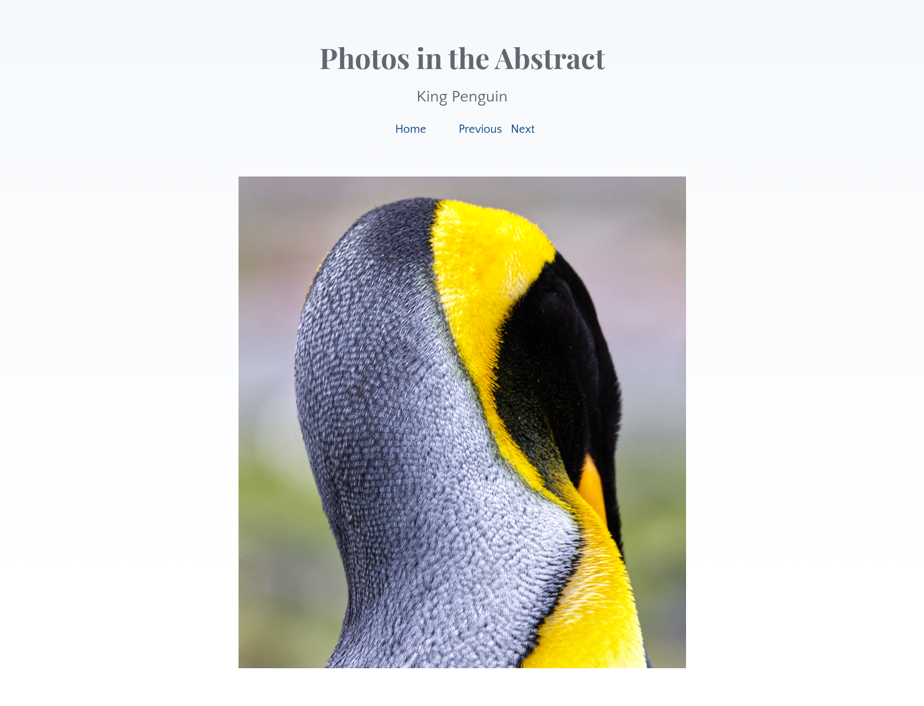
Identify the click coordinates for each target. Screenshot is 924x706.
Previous (480, 129)
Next (523, 129)
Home (410, 129)
